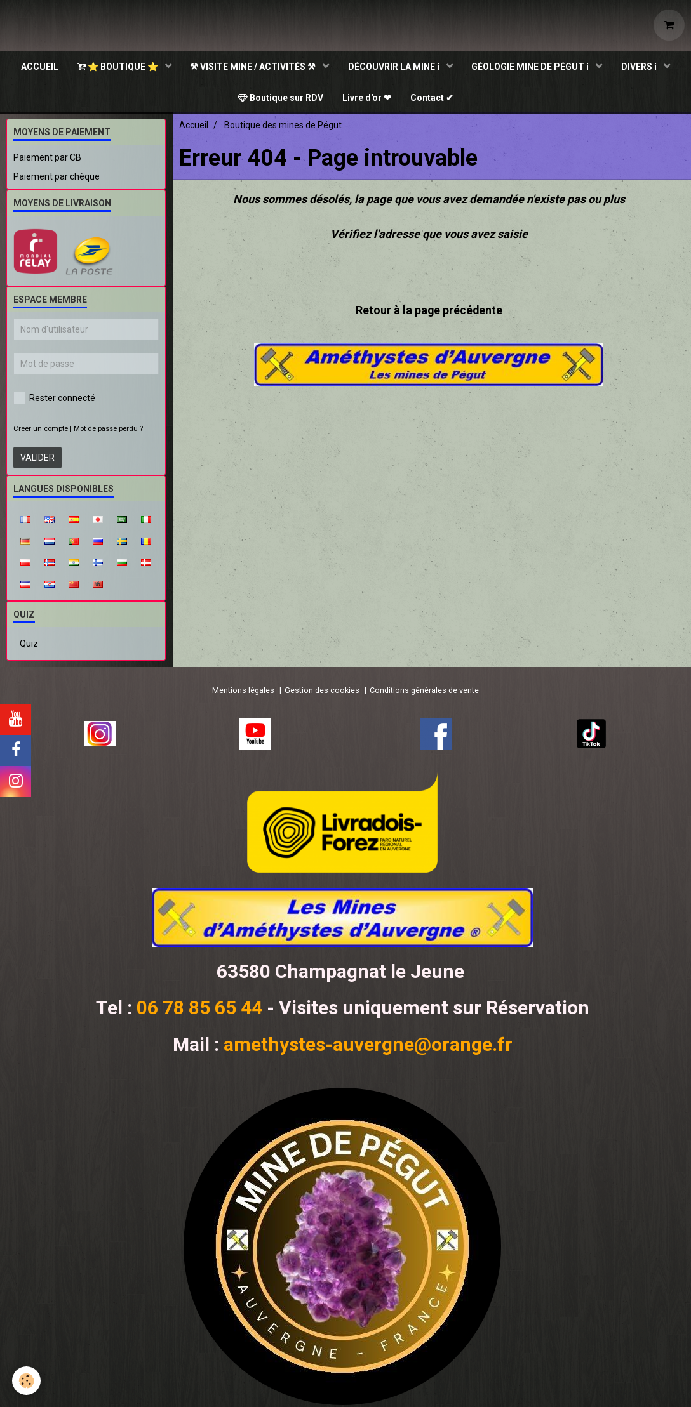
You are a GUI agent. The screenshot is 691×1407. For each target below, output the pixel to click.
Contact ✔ (431, 98)
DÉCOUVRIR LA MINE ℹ (394, 67)
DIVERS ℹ (640, 67)
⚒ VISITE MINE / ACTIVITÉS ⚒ (254, 67)
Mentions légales (243, 692)
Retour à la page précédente (429, 312)
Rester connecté (54, 399)
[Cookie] (27, 1380)
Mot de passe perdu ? (108, 430)
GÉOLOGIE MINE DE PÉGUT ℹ (531, 67)
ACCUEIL (39, 67)
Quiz (29, 645)
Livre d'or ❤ (366, 98)
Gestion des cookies (322, 692)
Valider (37, 459)
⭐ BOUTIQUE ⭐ (118, 67)
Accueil (193, 127)
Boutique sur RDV (280, 98)
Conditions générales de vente (424, 692)
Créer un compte (40, 430)
